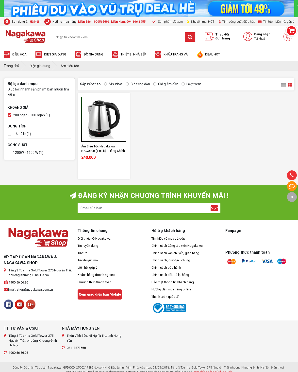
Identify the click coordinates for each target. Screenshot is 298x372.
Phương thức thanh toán (94, 282)
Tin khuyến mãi (88, 260)
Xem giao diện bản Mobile (100, 294)
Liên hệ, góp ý (87, 267)
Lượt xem (191, 84)
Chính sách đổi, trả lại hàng (170, 275)
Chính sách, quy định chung (170, 260)
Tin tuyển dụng (88, 246)
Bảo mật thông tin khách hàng (172, 282)
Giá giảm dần (165, 84)
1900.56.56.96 (18, 282)
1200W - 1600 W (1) (25, 152)
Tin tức (82, 253)
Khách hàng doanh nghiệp (96, 275)
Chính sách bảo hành (166, 267)
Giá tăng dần (138, 84)
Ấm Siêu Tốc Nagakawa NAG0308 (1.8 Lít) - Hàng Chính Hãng (103, 148)
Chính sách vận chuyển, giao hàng (175, 253)
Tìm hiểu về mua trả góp (168, 238)
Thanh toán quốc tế (165, 297)
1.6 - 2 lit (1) (19, 134)
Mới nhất (113, 84)
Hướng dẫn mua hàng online (171, 289)
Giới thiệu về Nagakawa (94, 238)
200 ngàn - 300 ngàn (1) (29, 115)
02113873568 (76, 348)
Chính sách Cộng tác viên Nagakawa (177, 246)
